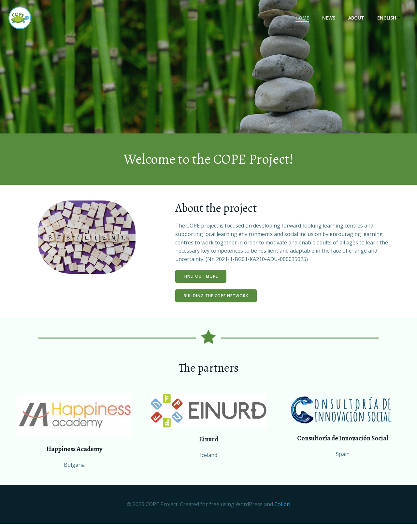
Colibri (282, 506)
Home (303, 18)
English (390, 18)
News (329, 18)
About (357, 18)
